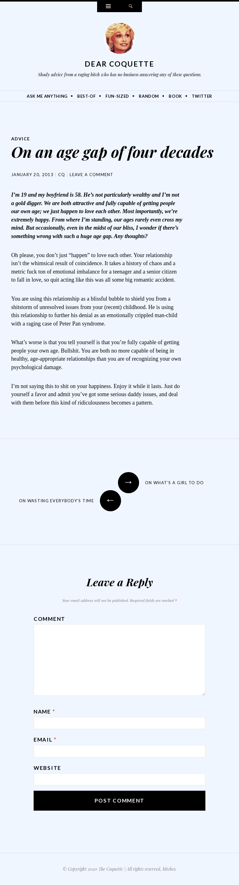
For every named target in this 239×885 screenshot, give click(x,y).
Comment (49, 619)
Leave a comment (92, 174)
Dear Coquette (119, 63)
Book (175, 96)
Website (47, 768)
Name (44, 711)
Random (149, 96)
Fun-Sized (117, 96)
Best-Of (86, 96)
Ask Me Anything (47, 96)
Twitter (202, 96)
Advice (20, 138)
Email (45, 739)
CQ (61, 174)
